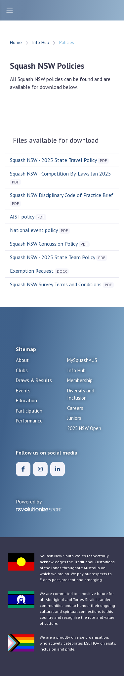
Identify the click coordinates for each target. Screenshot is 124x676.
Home (16, 42)
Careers (75, 408)
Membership (80, 380)
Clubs (22, 370)
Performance (29, 421)
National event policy (34, 230)
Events (23, 390)
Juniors (74, 418)
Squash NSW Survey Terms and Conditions (56, 284)
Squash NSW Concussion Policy (43, 243)
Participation (29, 411)
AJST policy (22, 216)
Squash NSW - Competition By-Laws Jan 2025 (60, 173)
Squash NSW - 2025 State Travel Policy (53, 160)
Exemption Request (32, 270)
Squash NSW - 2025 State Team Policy (52, 257)
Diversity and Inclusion (80, 394)
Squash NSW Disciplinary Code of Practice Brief (61, 195)
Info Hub (40, 42)
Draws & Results (34, 380)
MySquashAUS (82, 360)
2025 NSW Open (84, 428)
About (22, 360)
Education (26, 400)
